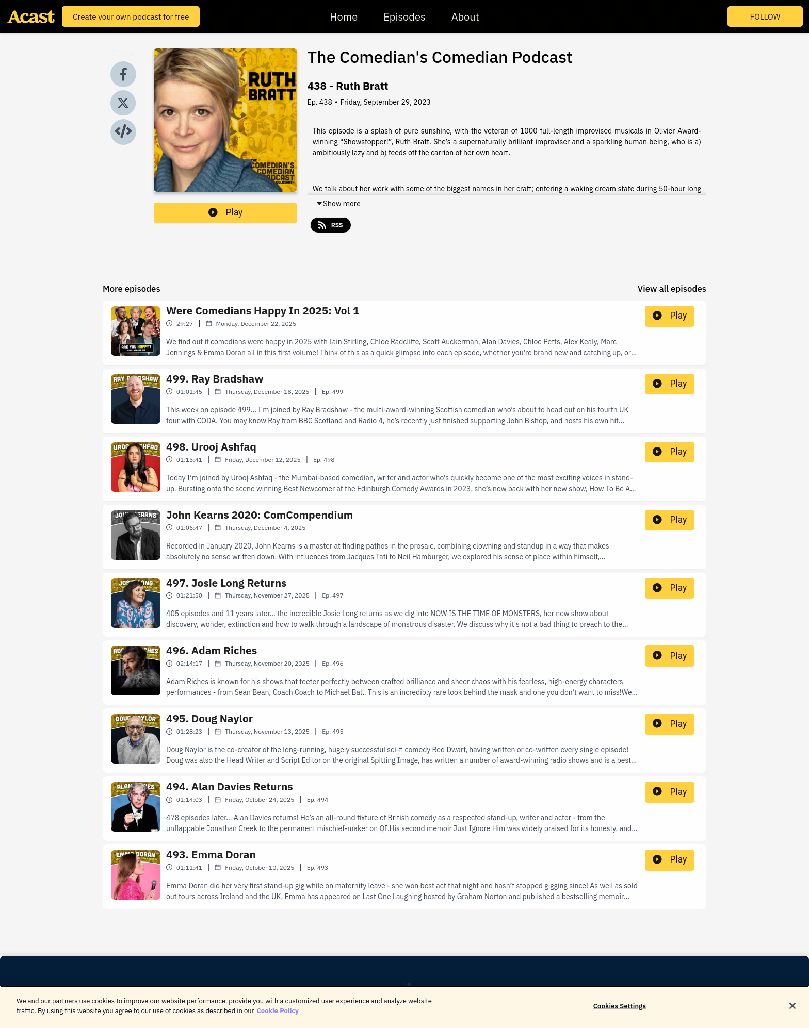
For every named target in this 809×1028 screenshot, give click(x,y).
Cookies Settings (619, 1011)
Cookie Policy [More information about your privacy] (277, 1017)
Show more (338, 204)
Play (225, 212)
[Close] (792, 1012)
